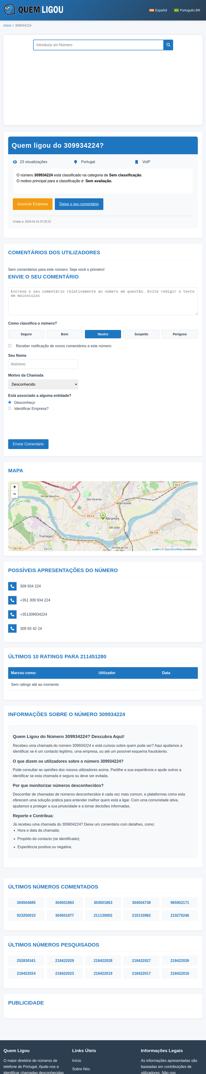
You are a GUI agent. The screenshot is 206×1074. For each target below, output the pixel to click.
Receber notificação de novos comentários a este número (63, 345)
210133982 (141, 876)
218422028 (103, 921)
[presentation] (43, 429)
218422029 (64, 921)
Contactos (80, 1046)
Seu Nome (17, 355)
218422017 (141, 934)
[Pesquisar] (166, 45)
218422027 (141, 921)
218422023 (64, 934)
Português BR (187, 10)
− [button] (14, 491)
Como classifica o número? (32, 321)
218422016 (180, 934)
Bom (64, 333)
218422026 (180, 921)
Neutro (103, 333)
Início (7, 25)
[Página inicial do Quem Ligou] (33, 10)
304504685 (26, 863)
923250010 (26, 876)
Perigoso (180, 333)
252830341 (26, 921)
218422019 (103, 934)
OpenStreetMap (173, 546)
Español (158, 10)
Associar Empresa (32, 204)
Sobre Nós (81, 1030)
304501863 (64, 863)
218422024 (26, 934)
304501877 (64, 876)
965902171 (180, 863)
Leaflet (156, 546)
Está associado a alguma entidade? (39, 395)
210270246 (180, 876)
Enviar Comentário (28, 443)
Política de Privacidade (91, 1038)
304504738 (141, 863)
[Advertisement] (103, 85)
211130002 (103, 876)
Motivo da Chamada (25, 375)
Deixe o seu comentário (79, 204)
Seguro (26, 333)
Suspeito (141, 333)
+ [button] (14, 484)
